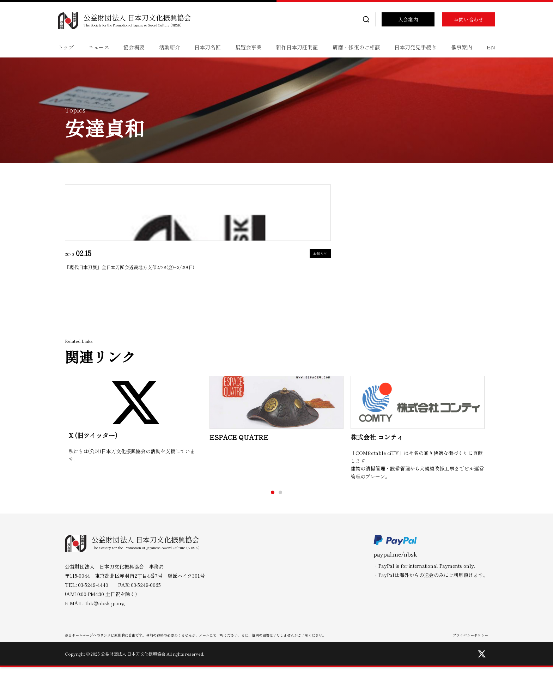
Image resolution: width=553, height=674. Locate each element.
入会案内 (408, 19)
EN (490, 47)
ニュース (98, 47)
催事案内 (461, 47)
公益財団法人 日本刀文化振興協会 (137, 17)
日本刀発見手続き (415, 47)
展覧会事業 (248, 47)
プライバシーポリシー (470, 642)
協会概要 (134, 47)
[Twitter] (481, 661)
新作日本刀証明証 (297, 47)
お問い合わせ (469, 19)
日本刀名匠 (207, 47)
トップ (66, 47)
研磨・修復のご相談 (356, 47)
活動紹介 (169, 47)
